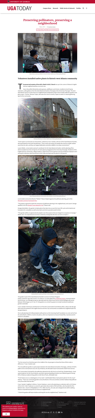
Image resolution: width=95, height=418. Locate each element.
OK (6, 414)
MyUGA (60, 407)
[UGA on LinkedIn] (62, 412)
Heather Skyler (52, 27)
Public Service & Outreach (52, 29)
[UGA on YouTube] (59, 412)
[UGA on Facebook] (51, 412)
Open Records (61, 402)
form (21, 410)
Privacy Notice (13, 408)
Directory (45, 404)
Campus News (40, 29)
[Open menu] (86, 8)
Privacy (75, 405)
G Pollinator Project (60, 298)
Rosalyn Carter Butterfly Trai (35, 205)
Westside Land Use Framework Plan (27, 200)
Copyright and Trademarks (80, 404)
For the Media (45, 405)
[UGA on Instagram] (56, 412)
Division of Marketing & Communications (63, 404)
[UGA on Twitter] (54, 412)
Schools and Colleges (47, 402)
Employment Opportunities (80, 402)
